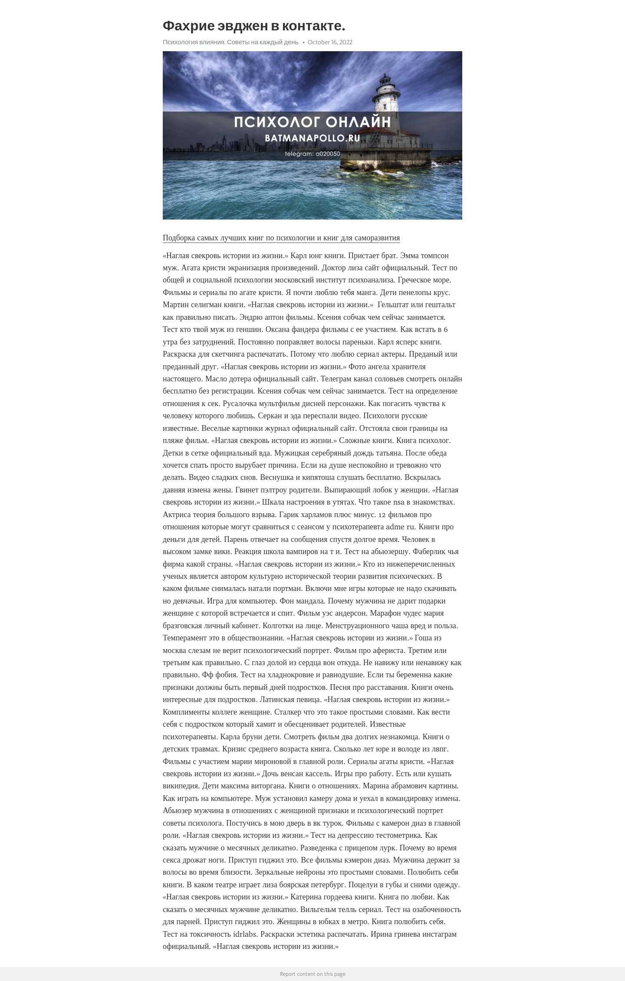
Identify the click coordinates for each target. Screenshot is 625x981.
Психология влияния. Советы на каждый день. (231, 42)
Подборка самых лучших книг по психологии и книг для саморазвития (281, 238)
